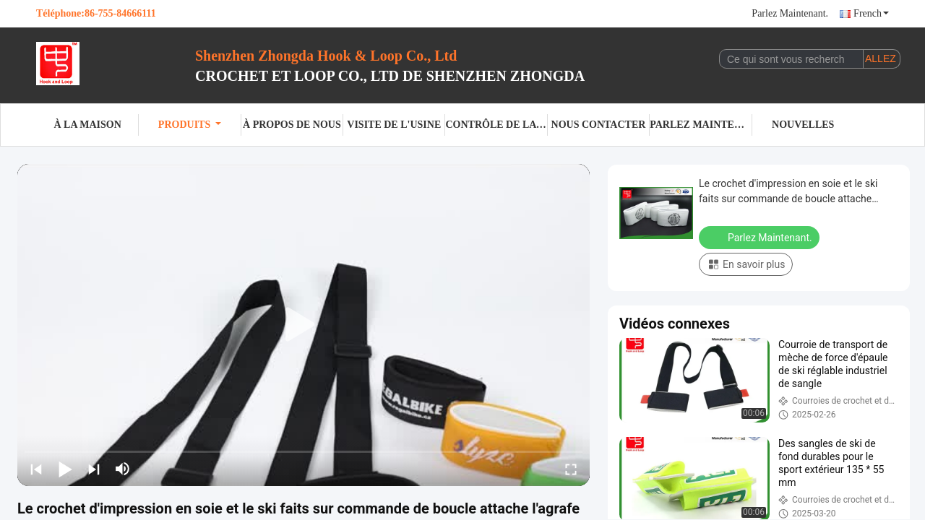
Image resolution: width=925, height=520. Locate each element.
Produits (189, 124)
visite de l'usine (394, 124)
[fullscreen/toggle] (570, 469)
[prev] (36, 469)
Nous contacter (598, 124)
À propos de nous (292, 124)
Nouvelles (803, 124)
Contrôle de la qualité (496, 124)
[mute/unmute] (122, 469)
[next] (93, 469)
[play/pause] (65, 469)
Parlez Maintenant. (790, 13)
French (871, 13)
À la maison (87, 124)
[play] (303, 325)
